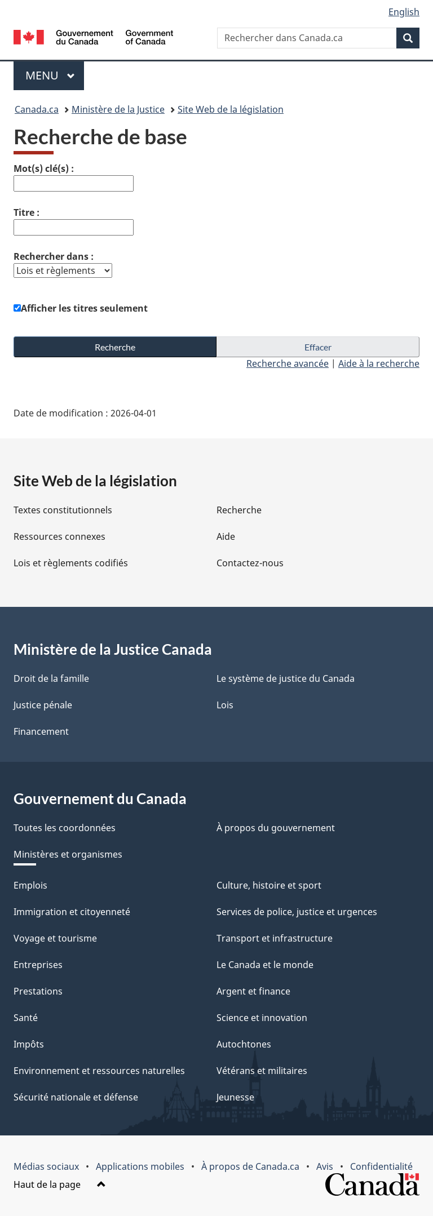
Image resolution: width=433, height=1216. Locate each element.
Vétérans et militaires (261, 1070)
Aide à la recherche (378, 363)
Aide (225, 536)
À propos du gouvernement (275, 828)
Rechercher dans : (54, 256)
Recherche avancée (287, 363)
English (403, 12)
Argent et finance (253, 991)
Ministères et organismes (68, 854)
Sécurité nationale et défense (76, 1097)
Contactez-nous (250, 563)
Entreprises (38, 964)
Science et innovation (261, 1017)
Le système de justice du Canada (285, 678)
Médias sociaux (46, 1166)
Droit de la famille (51, 678)
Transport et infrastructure (274, 938)
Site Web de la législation (231, 109)
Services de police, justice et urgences (296, 912)
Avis (324, 1166)
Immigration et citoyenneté (72, 912)
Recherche (239, 510)
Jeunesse (235, 1097)
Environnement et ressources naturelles (99, 1070)
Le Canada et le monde (264, 964)
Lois (224, 705)
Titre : (26, 212)
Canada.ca (37, 109)
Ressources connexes (59, 536)
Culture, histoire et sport (268, 885)
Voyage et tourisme (55, 938)
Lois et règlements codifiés (71, 563)
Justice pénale (43, 705)
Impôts (29, 1044)
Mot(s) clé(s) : (44, 168)
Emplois (30, 885)
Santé (26, 1017)
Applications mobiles (140, 1166)
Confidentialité (381, 1166)
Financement (41, 731)
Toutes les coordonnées (65, 828)
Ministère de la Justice (118, 109)
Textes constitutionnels (63, 510)
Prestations (38, 991)
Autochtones (243, 1044)
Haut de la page (60, 1184)
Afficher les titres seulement (84, 308)
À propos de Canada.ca (250, 1166)
